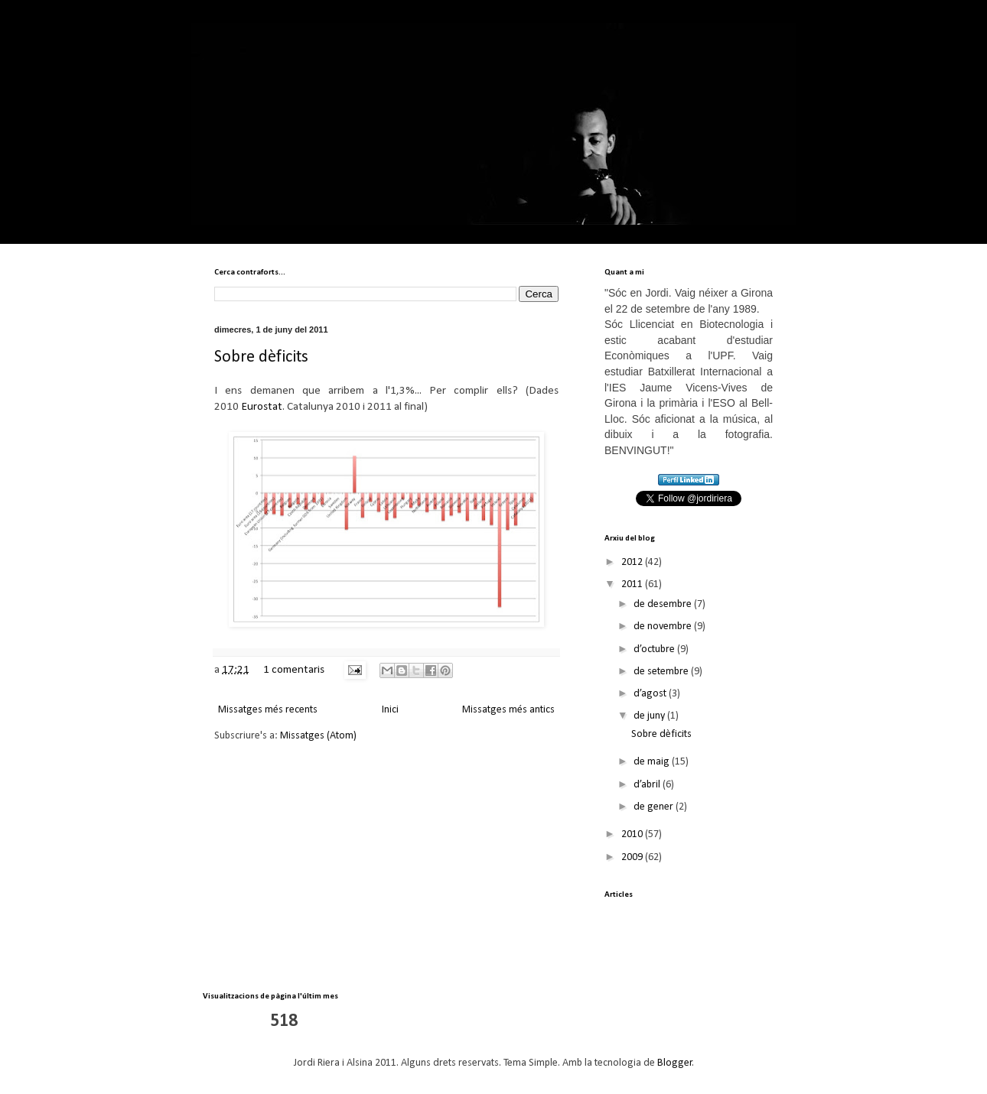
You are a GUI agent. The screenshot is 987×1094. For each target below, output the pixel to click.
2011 (633, 584)
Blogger (674, 1063)
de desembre (664, 604)
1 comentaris (293, 670)
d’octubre (655, 649)
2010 (633, 834)
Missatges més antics (508, 710)
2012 (633, 562)
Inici (390, 710)
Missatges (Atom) (318, 736)
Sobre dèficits (261, 357)
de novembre (664, 626)
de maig (653, 762)
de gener (655, 807)
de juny (650, 716)
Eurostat (261, 407)
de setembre (662, 671)
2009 (633, 857)
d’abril (648, 784)
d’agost (651, 694)
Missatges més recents (268, 710)
